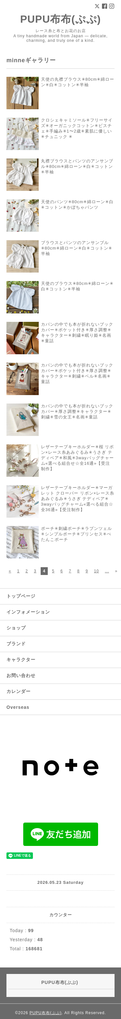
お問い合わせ (20, 675)
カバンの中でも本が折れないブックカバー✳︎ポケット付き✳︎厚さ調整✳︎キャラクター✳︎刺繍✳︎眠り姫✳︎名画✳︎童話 (77, 332)
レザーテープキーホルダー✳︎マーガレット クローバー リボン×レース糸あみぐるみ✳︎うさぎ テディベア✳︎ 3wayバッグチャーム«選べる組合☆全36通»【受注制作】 (78, 498)
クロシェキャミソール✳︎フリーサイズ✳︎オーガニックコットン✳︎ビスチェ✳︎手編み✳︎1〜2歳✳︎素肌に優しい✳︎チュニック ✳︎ (77, 128)
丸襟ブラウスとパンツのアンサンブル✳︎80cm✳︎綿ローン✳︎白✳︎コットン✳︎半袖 (77, 166)
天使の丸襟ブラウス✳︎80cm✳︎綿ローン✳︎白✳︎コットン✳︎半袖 (78, 82)
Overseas (17, 707)
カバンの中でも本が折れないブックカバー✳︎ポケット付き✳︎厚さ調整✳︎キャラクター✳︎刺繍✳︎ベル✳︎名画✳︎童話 (77, 373)
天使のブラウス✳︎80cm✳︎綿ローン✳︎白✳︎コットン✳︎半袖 (77, 286)
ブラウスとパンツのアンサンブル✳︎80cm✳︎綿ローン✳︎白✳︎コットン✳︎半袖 (77, 248)
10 (96, 571)
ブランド (16, 643)
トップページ (20, 596)
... (107, 571)
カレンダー (18, 691)
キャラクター (20, 659)
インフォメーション (28, 612)
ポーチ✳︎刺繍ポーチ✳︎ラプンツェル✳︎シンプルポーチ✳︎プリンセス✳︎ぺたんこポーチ (76, 534)
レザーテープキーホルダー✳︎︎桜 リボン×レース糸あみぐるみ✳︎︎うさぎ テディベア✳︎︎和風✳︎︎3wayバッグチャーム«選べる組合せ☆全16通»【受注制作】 (77, 457)
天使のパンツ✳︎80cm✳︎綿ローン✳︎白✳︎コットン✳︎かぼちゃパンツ (77, 204)
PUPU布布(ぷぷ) (60, 19)
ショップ (16, 627)
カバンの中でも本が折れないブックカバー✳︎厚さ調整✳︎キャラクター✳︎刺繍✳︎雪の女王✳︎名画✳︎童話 (77, 411)
